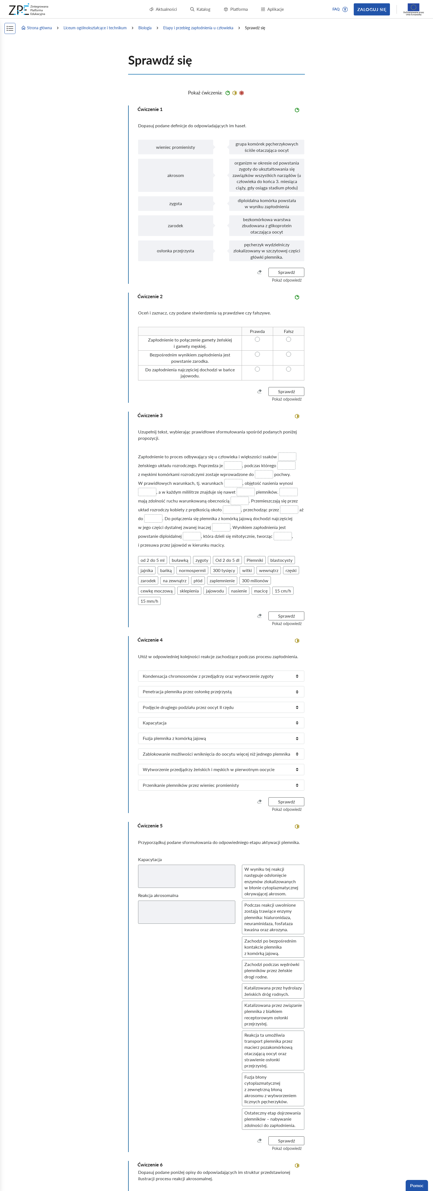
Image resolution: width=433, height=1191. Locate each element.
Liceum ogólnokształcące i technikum (95, 27)
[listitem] (221, 676)
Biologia (145, 27)
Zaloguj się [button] (371, 9)
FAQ (336, 9)
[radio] (257, 331)
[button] (345, 9)
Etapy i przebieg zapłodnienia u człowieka (198, 27)
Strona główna (36, 28)
